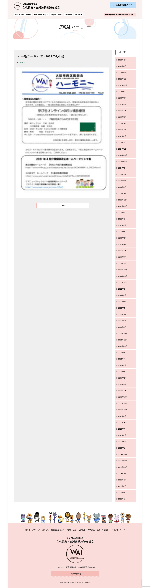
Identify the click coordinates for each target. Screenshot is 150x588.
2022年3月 (122, 314)
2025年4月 (122, 123)
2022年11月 (123, 276)
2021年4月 (122, 378)
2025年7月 (122, 104)
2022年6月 (122, 302)
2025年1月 (122, 142)
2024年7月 (122, 174)
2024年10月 (123, 162)
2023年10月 (123, 206)
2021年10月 (123, 346)
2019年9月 (122, 473)
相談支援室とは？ (41, 15)
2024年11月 (123, 155)
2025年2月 (122, 136)
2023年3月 (122, 251)
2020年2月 (122, 442)
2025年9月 (122, 92)
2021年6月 (122, 365)
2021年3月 (122, 384)
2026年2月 (122, 60)
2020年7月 (122, 429)
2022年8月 (122, 289)
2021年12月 (123, 333)
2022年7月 (122, 295)
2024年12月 (123, 149)
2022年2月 (122, 321)
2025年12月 (123, 73)
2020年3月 (122, 435)
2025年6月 (122, 111)
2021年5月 (122, 372)
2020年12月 (123, 397)
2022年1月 (122, 327)
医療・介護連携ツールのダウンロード (120, 15)
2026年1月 (122, 66)
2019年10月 (123, 467)
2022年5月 (122, 308)
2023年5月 (122, 238)
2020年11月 (123, 403)
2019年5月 (122, 499)
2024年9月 (122, 168)
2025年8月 (122, 98)
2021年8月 (122, 353)
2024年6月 (122, 181)
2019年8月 (122, 480)
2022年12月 (123, 270)
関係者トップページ (23, 15)
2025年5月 (122, 117)
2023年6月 (122, 232)
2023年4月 (122, 244)
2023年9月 (122, 213)
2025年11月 (123, 79)
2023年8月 (122, 219)
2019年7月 (122, 486)
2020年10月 (123, 410)
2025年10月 (123, 85)
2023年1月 (122, 263)
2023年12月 (123, 200)
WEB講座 (78, 15)
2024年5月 (122, 187)
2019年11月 (123, 461)
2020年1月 (122, 448)
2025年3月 (122, 130)
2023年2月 (122, 257)
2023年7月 (122, 225)
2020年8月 (122, 422)
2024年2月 (122, 193)
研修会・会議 (56, 15)
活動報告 (68, 15)
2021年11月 (123, 340)
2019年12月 (123, 454)
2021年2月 (122, 391)
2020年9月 (122, 416)
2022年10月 (123, 282)
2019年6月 (122, 493)
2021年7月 (122, 359)
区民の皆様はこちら (122, 5)
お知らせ (45, 530)
